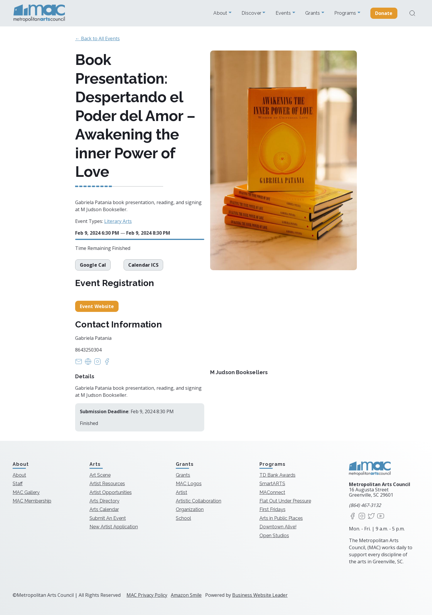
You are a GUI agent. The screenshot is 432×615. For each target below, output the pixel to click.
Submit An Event (108, 518)
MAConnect (272, 492)
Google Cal (93, 265)
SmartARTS (272, 483)
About (221, 13)
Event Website (97, 306)
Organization (190, 509)
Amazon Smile (186, 595)
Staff (18, 483)
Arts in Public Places (281, 518)
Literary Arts (118, 221)
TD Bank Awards (277, 475)
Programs (345, 13)
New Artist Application (114, 527)
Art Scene (100, 475)
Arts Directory (104, 501)
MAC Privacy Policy (146, 595)
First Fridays (272, 509)
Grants (313, 13)
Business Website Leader (260, 595)
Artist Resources (107, 483)
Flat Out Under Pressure (285, 501)
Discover (252, 13)
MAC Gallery (26, 492)
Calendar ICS (144, 265)
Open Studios (274, 535)
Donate (384, 13)
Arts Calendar (104, 509)
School (183, 518)
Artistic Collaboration (198, 501)
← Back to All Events (97, 38)
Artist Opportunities (111, 492)
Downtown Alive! (277, 527)
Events (284, 13)
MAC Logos (189, 483)
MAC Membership (32, 501)
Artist (181, 492)
